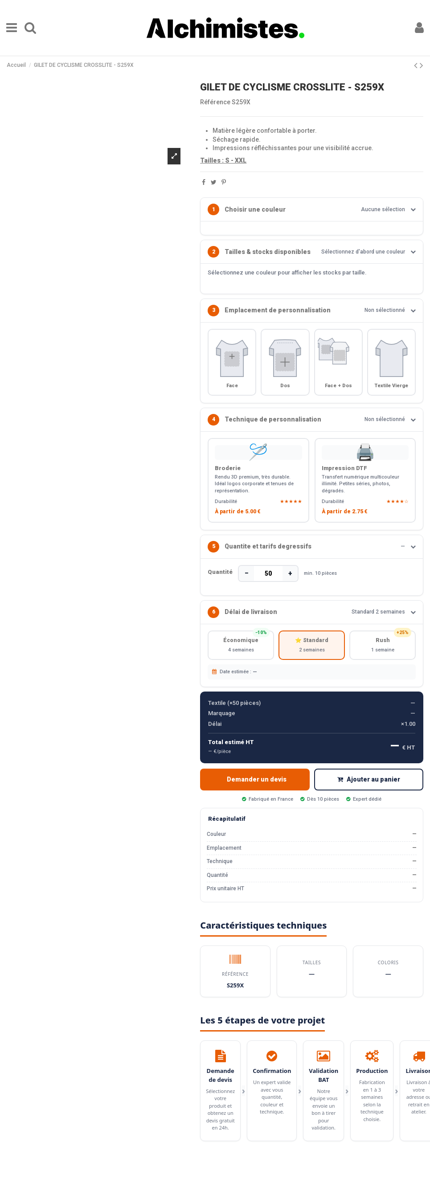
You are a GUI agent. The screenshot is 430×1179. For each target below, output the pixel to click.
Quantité (220, 577)
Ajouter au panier (368, 787)
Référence (215, 102)
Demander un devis (257, 787)
